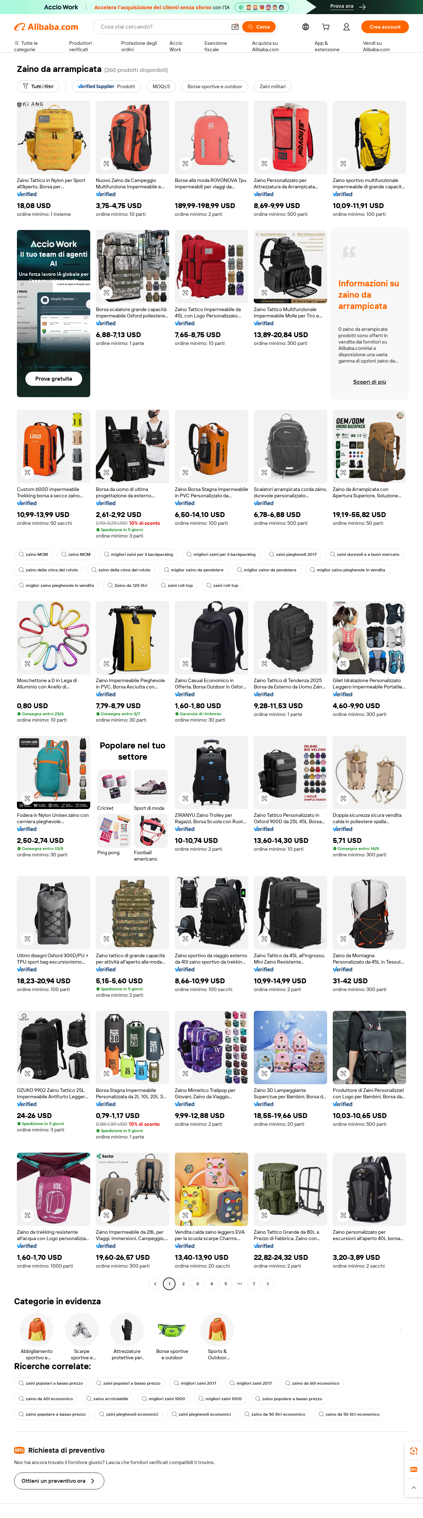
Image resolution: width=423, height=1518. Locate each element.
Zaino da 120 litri (127, 585)
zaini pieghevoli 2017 (293, 554)
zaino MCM (33, 554)
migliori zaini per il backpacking (138, 554)
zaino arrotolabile (107, 1399)
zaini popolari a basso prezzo (51, 1383)
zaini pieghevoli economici (128, 1414)
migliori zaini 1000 (163, 1399)
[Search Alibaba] (163, 27)
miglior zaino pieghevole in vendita (347, 570)
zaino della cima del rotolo (48, 570)
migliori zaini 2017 (195, 1383)
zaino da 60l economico (312, 1383)
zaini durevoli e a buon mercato (364, 554)
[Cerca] (259, 26)
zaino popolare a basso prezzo (288, 1399)
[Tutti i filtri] (38, 86)
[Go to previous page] (155, 1283)
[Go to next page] (268, 1283)
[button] (235, 27)
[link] (414, 1451)
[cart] (327, 28)
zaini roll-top (177, 585)
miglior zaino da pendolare (193, 570)
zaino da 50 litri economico (274, 1414)
